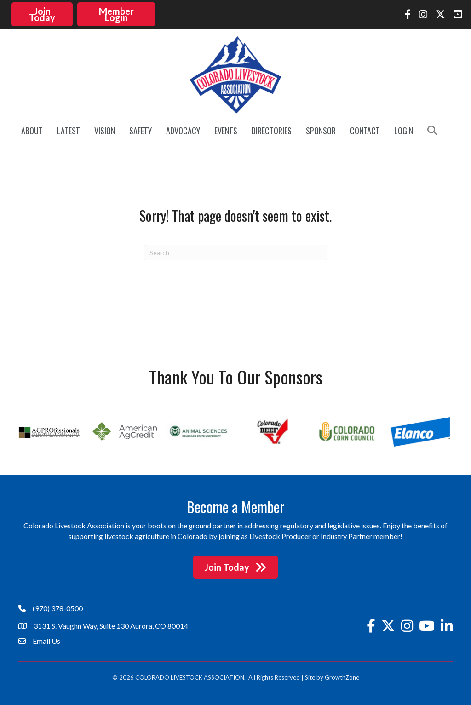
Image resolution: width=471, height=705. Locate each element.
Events (225, 131)
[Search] (235, 252)
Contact (365, 131)
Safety (140, 131)
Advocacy (183, 131)
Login (403, 131)
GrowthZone (342, 677)
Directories (272, 131)
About (32, 131)
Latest (68, 131)
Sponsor (321, 131)
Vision (104, 131)
